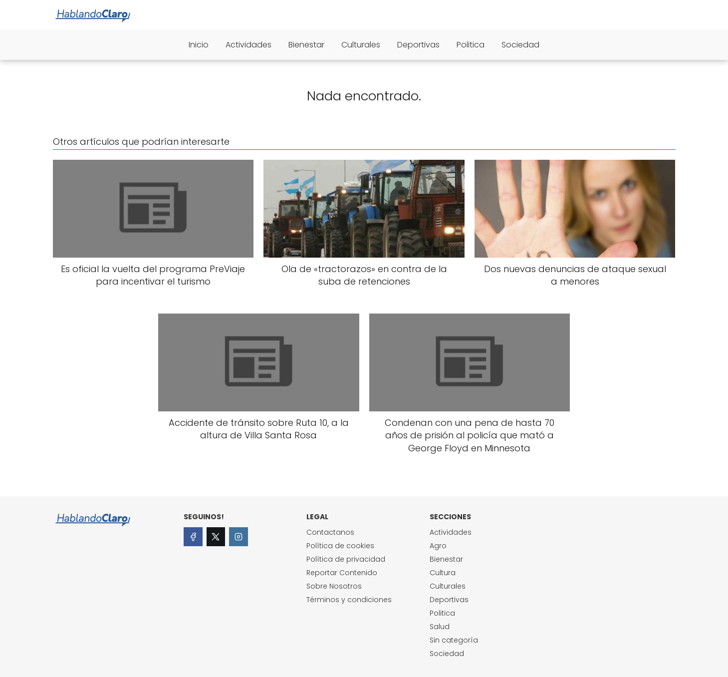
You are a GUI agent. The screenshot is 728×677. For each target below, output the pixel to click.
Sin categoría (454, 640)
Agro (438, 546)
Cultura (443, 573)
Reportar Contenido (341, 573)
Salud (440, 627)
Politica (471, 44)
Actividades (248, 44)
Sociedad (520, 44)
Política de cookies (340, 546)
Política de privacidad (345, 559)
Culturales (360, 44)
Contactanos (330, 532)
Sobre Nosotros (334, 586)
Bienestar (306, 44)
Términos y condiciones (349, 600)
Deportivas (418, 44)
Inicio (199, 44)
